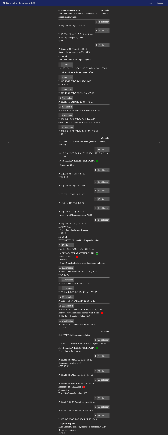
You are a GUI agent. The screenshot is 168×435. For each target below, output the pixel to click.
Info (150, 3)
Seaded (160, 3)
